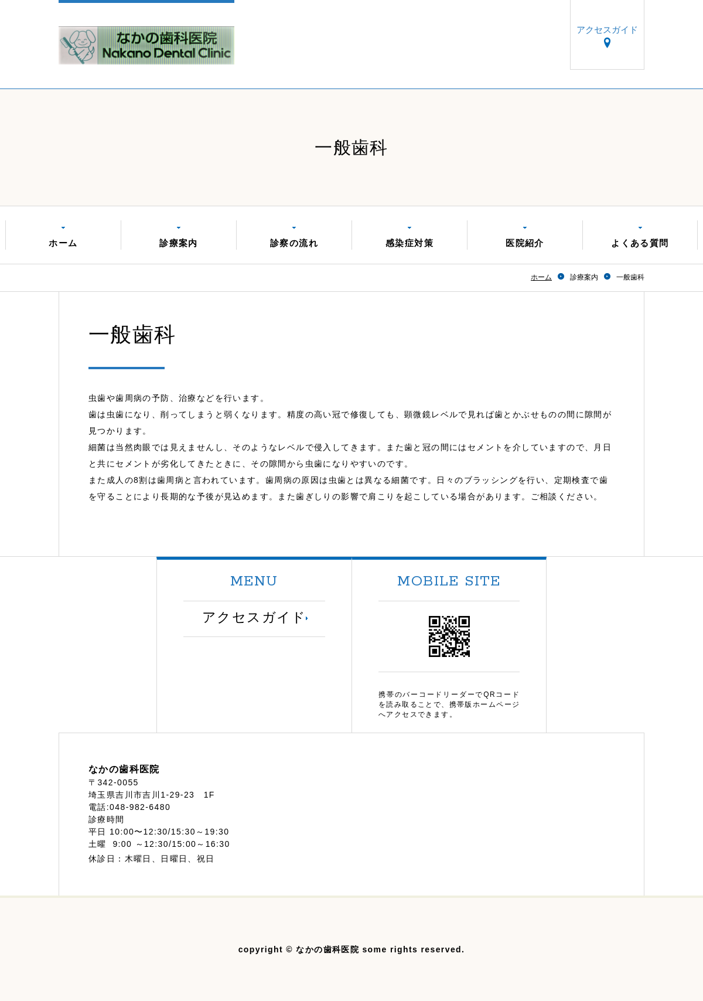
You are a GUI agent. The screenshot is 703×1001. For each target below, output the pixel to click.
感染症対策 (409, 243)
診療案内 (178, 243)
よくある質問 (639, 243)
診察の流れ (294, 243)
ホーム (63, 243)
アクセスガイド (607, 30)
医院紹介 (525, 243)
